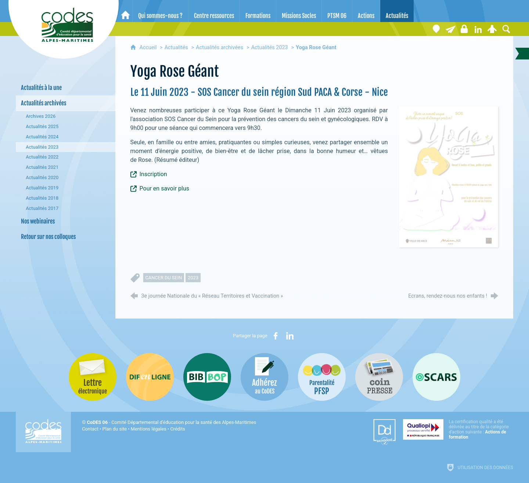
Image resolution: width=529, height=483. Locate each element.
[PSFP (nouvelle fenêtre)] (322, 377)
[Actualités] (397, 11)
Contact (90, 429)
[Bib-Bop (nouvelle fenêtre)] (207, 377)
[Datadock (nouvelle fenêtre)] (384, 432)
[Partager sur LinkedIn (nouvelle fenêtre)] (290, 336)
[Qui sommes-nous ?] (160, 11)
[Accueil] (125, 11)
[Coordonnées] (436, 29)
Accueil (149, 47)
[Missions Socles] (298, 11)
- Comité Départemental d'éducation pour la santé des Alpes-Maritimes (171, 422)
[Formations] (258, 11)
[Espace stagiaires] (464, 29)
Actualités (176, 47)
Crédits (177, 429)
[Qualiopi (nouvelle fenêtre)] (458, 429)
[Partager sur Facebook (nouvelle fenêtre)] (275, 336)
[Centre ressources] (214, 11)
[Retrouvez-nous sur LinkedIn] (478, 29)
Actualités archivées (219, 47)
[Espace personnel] (492, 29)
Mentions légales (148, 429)
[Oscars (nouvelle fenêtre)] (436, 377)
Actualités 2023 (269, 47)
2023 (193, 277)
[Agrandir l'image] (448, 176)
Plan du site (114, 429)
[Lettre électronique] (450, 29)
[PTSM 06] (337, 11)
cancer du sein (163, 277)
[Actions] (366, 11)
